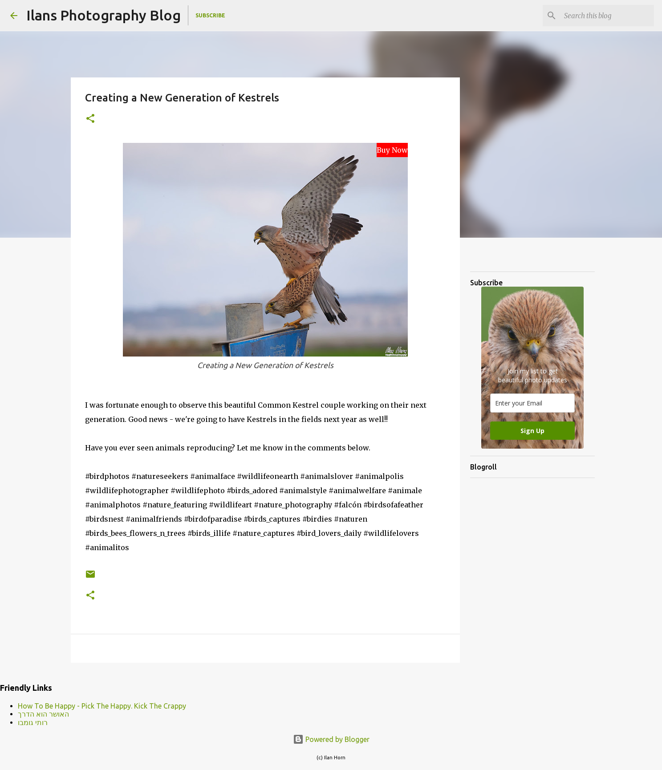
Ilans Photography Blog (103, 15)
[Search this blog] (607, 15)
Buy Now (392, 150)
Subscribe (210, 15)
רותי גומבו (33, 722)
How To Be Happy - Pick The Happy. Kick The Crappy (102, 706)
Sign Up (532, 430)
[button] (90, 119)
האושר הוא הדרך (43, 714)
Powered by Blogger (331, 739)
